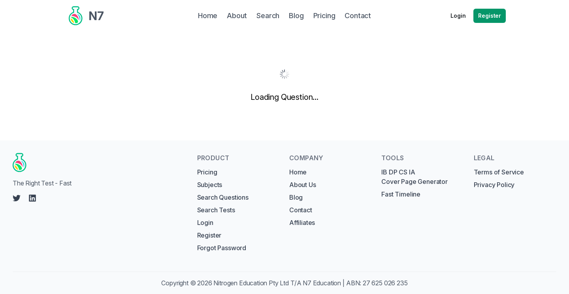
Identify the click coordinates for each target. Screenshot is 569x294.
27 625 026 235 (385, 283)
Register (489, 15)
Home (298, 172)
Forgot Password (221, 248)
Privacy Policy (494, 185)
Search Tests (216, 210)
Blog (296, 197)
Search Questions (223, 197)
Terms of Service (499, 172)
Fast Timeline (400, 194)
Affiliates (302, 223)
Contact (300, 210)
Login (457, 15)
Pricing (207, 172)
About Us (302, 185)
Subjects (209, 185)
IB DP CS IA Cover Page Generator (414, 176)
